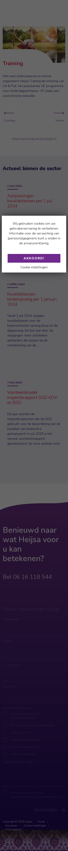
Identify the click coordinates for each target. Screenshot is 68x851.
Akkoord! (34, 258)
